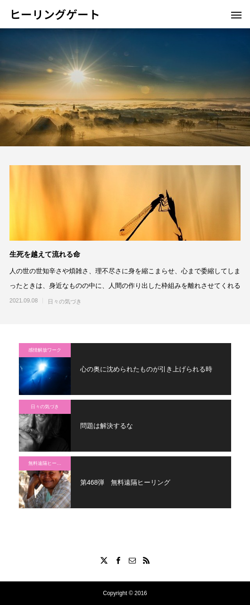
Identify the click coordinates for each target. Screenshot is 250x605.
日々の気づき (65, 301)
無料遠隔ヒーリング (49, 463)
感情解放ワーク (44, 350)
